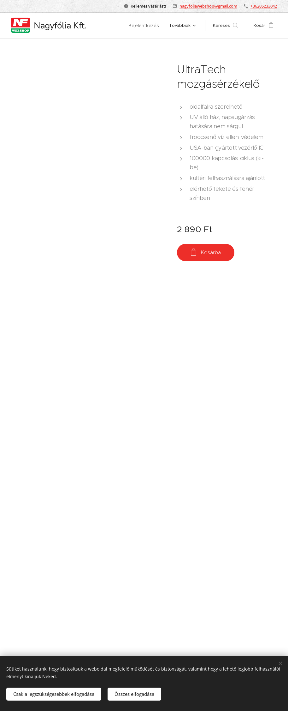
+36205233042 (263, 6)
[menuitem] (114, 25)
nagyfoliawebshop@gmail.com (208, 6)
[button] (231, 25)
